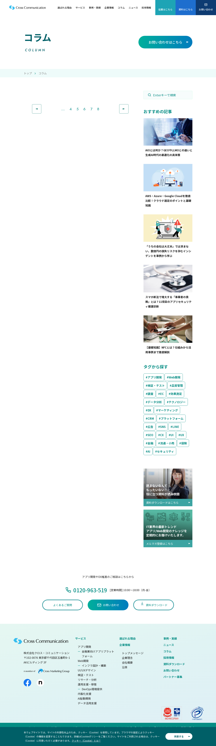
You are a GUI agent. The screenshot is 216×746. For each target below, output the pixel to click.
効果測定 (176, 394)
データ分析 (155, 402)
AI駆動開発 (84, 698)
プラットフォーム (172, 418)
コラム (167, 651)
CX (162, 435)
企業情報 (124, 645)
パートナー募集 (172, 677)
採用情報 (168, 658)
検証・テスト (156, 385)
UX (182, 435)
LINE (175, 427)
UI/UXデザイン (87, 670)
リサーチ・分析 (87, 680)
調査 (150, 394)
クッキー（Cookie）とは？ (86, 740)
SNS (163, 427)
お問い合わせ (171, 670)
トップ (28, 73)
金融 (150, 443)
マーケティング (168, 410)
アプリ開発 (155, 377)
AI (149, 451)
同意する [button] (179, 736)
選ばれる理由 (127, 638)
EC (162, 394)
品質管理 (177, 385)
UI (172, 435)
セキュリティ (165, 451)
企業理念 (127, 658)
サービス (80, 638)
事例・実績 (170, 638)
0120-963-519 (90, 590)
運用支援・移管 (87, 684)
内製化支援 (84, 694)
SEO (150, 435)
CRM (151, 418)
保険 (184, 443)
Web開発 (175, 377)
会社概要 (127, 662)
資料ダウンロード (174, 664)
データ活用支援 (87, 703)
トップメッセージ (132, 653)
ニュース (168, 645)
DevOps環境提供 (92, 689)
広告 (150, 427)
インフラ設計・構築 (94, 665)
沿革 (124, 667)
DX (149, 410)
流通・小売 (167, 443)
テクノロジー (177, 402)
